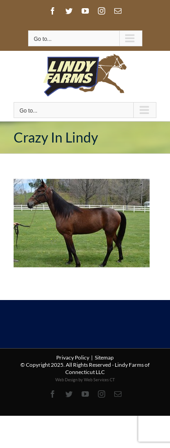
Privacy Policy (72, 357)
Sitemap (104, 357)
